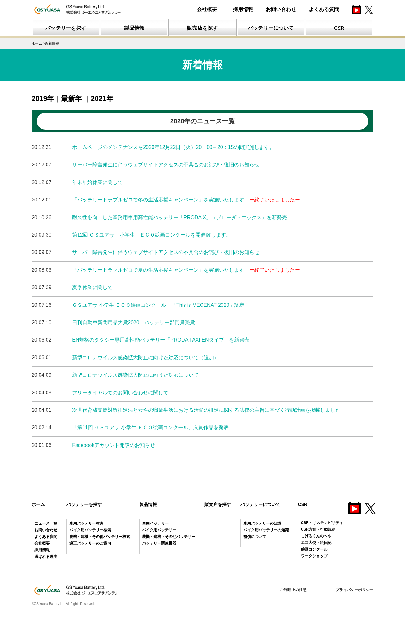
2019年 (43, 98)
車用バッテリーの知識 (262, 523)
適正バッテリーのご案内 (90, 543)
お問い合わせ (281, 9)
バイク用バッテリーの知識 (266, 530)
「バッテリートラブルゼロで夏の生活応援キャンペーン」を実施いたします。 (186, 270)
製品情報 (148, 504)
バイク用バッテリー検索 (90, 530)
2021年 (102, 98)
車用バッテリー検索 (86, 523)
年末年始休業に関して (97, 182)
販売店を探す (217, 504)
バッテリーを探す (84, 504)
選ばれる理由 (45, 556)
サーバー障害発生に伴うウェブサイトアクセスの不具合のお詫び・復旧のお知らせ (165, 164)
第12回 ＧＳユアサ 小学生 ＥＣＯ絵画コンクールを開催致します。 (151, 235)
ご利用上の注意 (293, 590)
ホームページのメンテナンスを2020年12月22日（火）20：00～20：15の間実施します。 (173, 147)
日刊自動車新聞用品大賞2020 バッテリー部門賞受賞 (133, 322)
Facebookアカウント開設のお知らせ (113, 445)
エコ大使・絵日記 (316, 542)
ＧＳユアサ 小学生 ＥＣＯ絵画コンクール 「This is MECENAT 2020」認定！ (160, 305)
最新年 (72, 98)
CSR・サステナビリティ (322, 523)
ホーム (38, 504)
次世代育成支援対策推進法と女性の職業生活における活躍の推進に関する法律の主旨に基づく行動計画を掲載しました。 (209, 410)
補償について (254, 536)
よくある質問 (324, 9)
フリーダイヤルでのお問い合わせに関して (120, 392)
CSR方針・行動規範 (318, 529)
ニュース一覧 (45, 523)
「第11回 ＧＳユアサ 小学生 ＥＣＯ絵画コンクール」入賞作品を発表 (150, 427)
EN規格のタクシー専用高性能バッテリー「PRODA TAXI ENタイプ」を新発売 (160, 340)
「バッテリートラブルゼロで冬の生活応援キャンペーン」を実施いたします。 (186, 199)
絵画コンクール (314, 549)
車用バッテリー (155, 523)
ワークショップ (314, 556)
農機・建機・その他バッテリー (168, 536)
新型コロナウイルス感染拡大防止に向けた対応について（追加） (145, 357)
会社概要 (207, 9)
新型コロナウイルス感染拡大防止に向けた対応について (135, 375)
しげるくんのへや (316, 536)
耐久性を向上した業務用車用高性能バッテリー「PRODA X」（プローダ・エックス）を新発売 (179, 217)
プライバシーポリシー (354, 590)
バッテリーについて (260, 504)
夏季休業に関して (92, 287)
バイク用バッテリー (159, 530)
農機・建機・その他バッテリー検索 (99, 536)
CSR (303, 504)
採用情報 (243, 9)
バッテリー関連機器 (159, 543)
